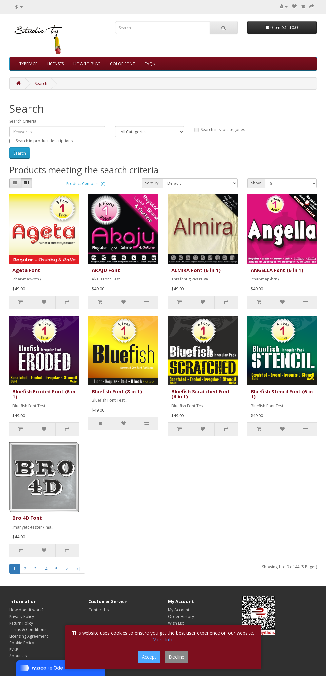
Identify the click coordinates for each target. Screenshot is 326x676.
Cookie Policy (21, 643)
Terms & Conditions (27, 629)
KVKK (13, 649)
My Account (178, 610)
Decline (176, 657)
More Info (163, 639)
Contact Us (98, 610)
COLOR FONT (122, 64)
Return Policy (21, 623)
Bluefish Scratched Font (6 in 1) (200, 394)
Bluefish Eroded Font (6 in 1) (43, 394)
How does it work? (26, 610)
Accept (149, 657)
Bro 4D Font (27, 517)
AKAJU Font (106, 270)
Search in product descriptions (41, 141)
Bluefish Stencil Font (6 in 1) (282, 394)
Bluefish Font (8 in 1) (117, 391)
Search (41, 83)
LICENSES (55, 64)
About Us (18, 656)
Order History (181, 616)
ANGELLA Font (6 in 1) (277, 270)
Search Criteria (22, 121)
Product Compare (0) (85, 183)
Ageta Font (26, 270)
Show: (256, 183)
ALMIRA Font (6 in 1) (196, 270)
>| (78, 568)
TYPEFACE (28, 64)
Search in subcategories (219, 129)
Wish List (176, 623)
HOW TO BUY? (86, 64)
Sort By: (152, 183)
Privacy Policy (21, 616)
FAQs (150, 64)
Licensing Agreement (28, 636)
